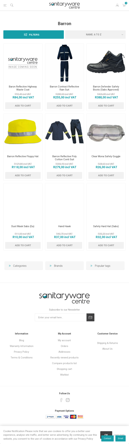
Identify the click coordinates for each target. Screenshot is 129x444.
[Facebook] (61, 400)
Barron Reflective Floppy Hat (22, 156)
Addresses (64, 351)
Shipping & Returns (107, 343)
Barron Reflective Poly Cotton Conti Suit (64, 158)
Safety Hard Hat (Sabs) (106, 226)
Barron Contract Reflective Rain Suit (64, 88)
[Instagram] (67, 400)
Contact (107, 438)
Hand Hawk (64, 226)
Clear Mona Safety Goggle (106, 156)
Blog (21, 340)
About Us (107, 348)
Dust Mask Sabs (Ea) (22, 226)
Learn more (119, 435)
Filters (34, 34)
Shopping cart (64, 369)
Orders (64, 346)
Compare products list (64, 363)
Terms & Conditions (22, 357)
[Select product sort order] (95, 34)
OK (106, 435)
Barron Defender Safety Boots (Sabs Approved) (106, 88)
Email (120, 438)
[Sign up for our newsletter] (61, 317)
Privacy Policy (21, 351)
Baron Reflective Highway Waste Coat (23, 88)
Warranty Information (21, 346)
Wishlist (64, 374)
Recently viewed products (64, 357)
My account (64, 340)
